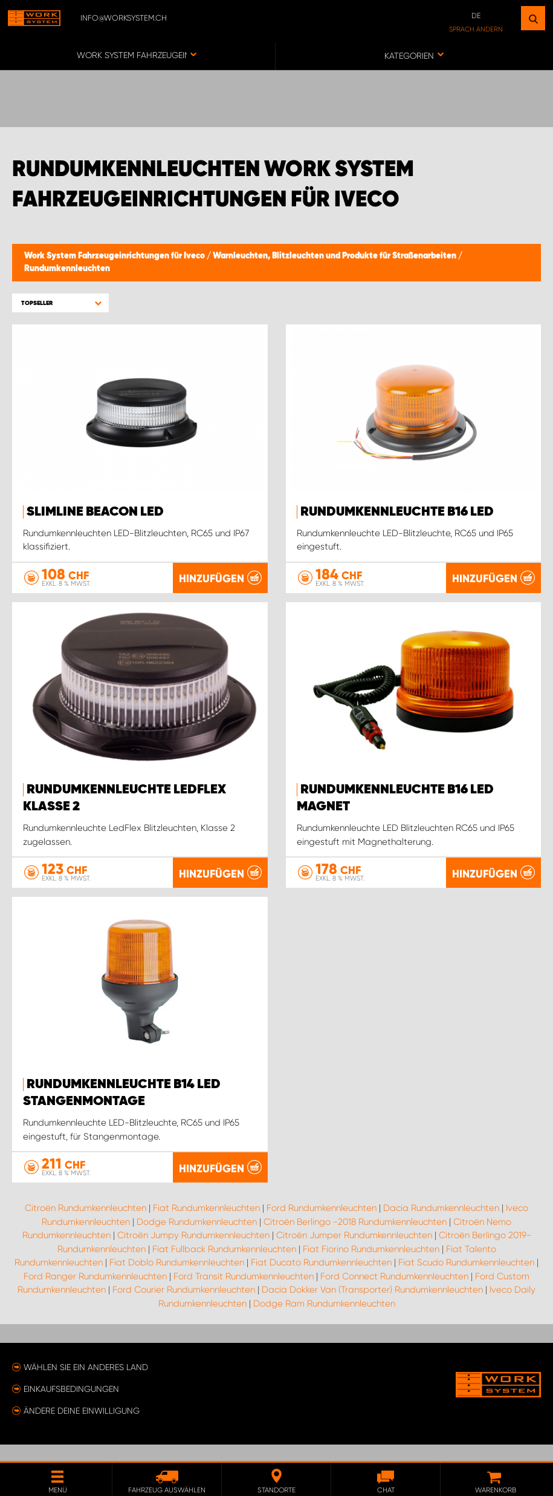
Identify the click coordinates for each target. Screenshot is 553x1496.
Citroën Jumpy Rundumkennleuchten (193, 1252)
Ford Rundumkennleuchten (322, 1224)
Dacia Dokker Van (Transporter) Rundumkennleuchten (372, 1306)
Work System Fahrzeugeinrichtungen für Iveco (115, 256)
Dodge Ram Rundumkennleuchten (324, 1319)
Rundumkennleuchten (67, 268)
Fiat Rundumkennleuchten (206, 1224)
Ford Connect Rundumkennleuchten (394, 1292)
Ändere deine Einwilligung (82, 1427)
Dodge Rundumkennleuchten (197, 1238)
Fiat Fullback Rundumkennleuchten (224, 1265)
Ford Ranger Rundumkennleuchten (95, 1292)
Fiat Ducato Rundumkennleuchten (321, 1279)
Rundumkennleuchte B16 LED (397, 512)
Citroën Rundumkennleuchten (85, 1224)
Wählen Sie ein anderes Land (86, 1383)
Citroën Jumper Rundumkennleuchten (354, 1252)
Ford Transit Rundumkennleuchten (243, 1292)
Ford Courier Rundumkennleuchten (183, 1306)
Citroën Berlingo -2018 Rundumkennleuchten (355, 1238)
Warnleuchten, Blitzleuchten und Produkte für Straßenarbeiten (335, 256)
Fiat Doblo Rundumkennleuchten (176, 1279)
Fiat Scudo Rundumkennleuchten (466, 1279)
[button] (60, 303)
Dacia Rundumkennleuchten (441, 1224)
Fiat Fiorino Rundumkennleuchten (371, 1265)
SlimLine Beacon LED (95, 512)
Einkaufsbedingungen (71, 1405)
